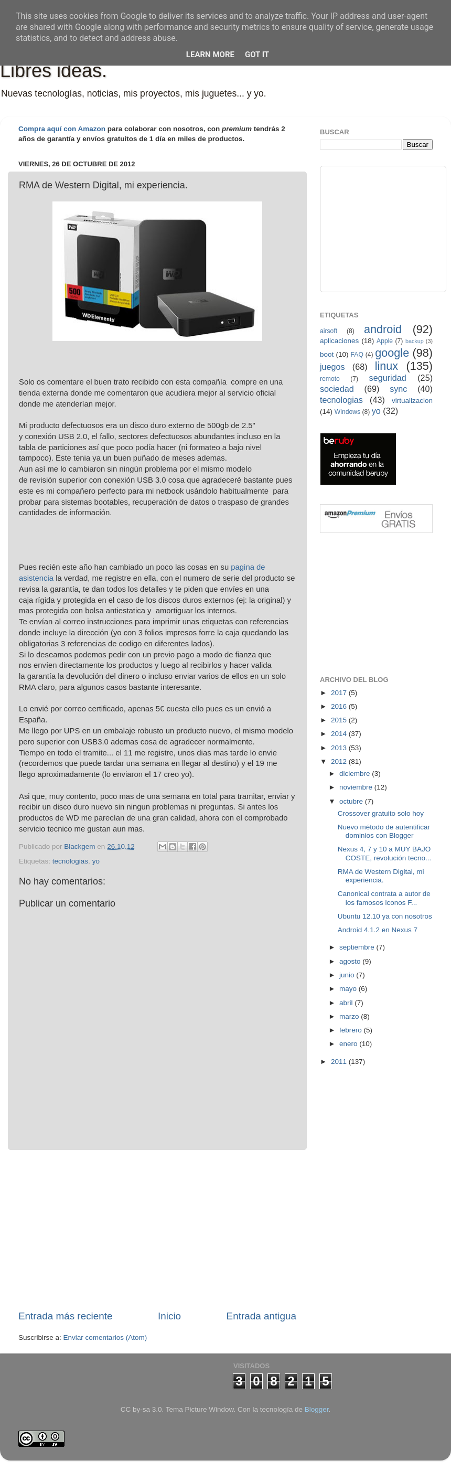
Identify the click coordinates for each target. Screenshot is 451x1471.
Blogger (317, 1409)
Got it (257, 54)
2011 (340, 1061)
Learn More (210, 54)
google (392, 352)
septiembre (358, 947)
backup (414, 341)
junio (347, 975)
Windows (347, 411)
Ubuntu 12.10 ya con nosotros (385, 916)
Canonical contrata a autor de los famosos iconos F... (384, 898)
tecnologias (70, 861)
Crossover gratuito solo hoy (381, 813)
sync (398, 388)
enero (349, 1044)
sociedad (337, 388)
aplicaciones (339, 341)
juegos (332, 366)
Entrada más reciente (65, 1315)
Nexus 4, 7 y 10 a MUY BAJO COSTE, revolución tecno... (385, 853)
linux (386, 365)
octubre (352, 801)
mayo (349, 989)
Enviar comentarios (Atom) (105, 1337)
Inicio (169, 1315)
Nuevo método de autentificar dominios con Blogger (384, 831)
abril (347, 1003)
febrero (351, 1030)
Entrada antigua (261, 1315)
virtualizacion (412, 400)
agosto (350, 961)
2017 (340, 693)
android (383, 329)
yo (96, 861)
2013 (340, 748)
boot (327, 354)
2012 (340, 761)
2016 (340, 706)
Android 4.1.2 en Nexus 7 (377, 930)
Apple (385, 341)
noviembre (356, 787)
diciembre (355, 773)
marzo (350, 1016)
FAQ (357, 354)
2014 (340, 734)
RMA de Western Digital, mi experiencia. (381, 876)
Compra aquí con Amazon (61, 129)
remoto (330, 378)
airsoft (328, 331)
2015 (340, 720)
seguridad (387, 377)
